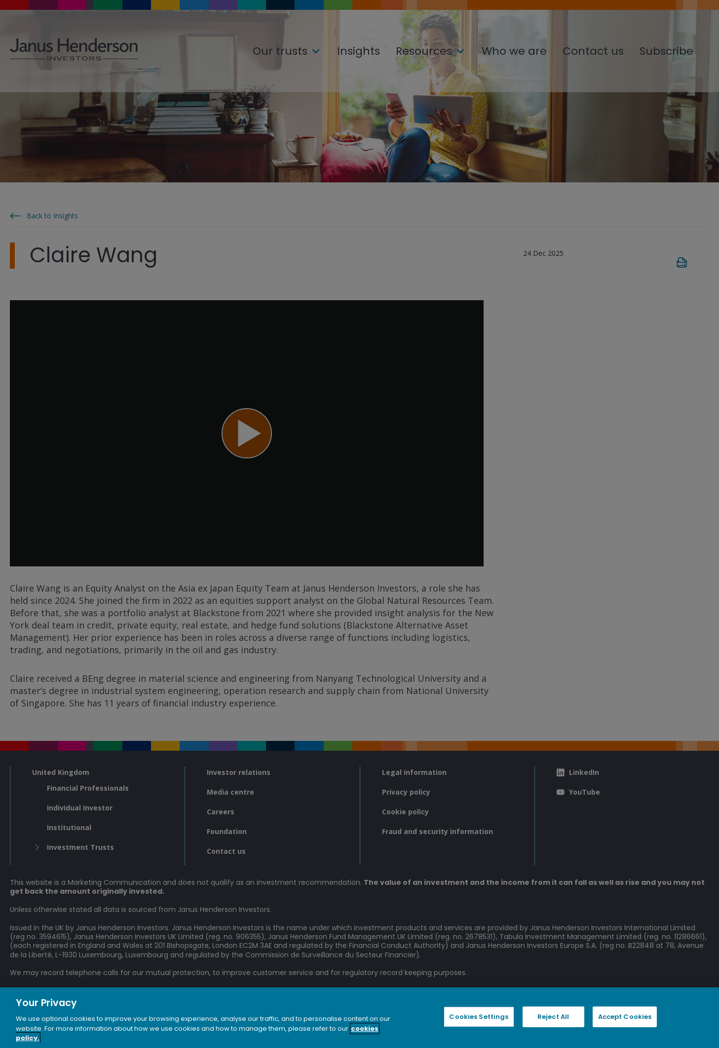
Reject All (553, 1016)
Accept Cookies (625, 1016)
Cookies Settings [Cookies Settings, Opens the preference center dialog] (478, 1016)
